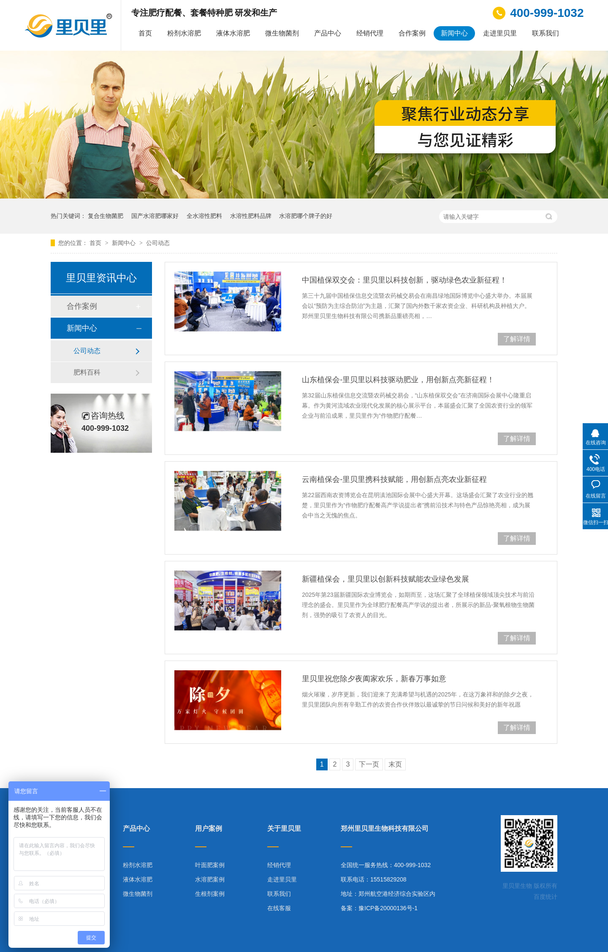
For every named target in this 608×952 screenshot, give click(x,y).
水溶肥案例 (210, 879)
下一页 (369, 764)
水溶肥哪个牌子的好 (305, 215)
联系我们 (545, 33)
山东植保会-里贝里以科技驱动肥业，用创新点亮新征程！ (398, 379)
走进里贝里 (500, 33)
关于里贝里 (284, 828)
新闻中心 (454, 33)
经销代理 (369, 33)
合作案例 (412, 33)
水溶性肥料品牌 (250, 215)
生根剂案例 (210, 893)
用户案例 (208, 828)
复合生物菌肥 (105, 215)
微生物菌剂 (282, 33)
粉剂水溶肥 (184, 33)
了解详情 (516, 339)
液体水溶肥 (233, 33)
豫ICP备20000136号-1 (388, 908)
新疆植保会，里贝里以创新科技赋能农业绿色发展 (385, 579)
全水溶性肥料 (204, 215)
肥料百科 (86, 372)
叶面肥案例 (210, 865)
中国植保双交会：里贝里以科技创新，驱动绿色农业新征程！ (404, 280)
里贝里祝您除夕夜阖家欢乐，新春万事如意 (374, 679)
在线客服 (279, 908)
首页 (145, 33)
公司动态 (158, 242)
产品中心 (327, 33)
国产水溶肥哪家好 (155, 215)
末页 (395, 764)
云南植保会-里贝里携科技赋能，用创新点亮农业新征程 (394, 479)
